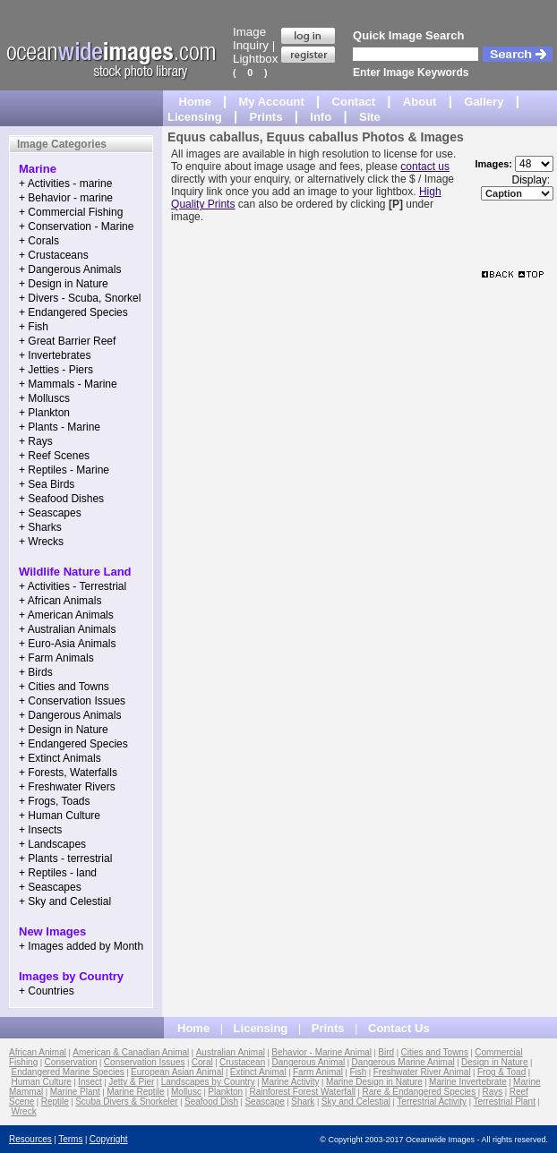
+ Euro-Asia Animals (67, 643)
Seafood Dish (211, 1101)
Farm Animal (318, 1072)
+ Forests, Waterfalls (68, 772)
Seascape (264, 1101)
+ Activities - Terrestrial (72, 586)
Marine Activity (290, 1082)
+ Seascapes (50, 513)
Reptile (55, 1101)
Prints (266, 117)
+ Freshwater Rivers (67, 787)
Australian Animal (230, 1052)
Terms (70, 1139)
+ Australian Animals (67, 629)
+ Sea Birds (46, 484)
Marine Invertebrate (468, 1082)
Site (370, 117)
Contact (353, 101)
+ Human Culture (59, 815)
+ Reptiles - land (58, 873)
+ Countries (46, 991)
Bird (386, 1052)
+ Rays (36, 441)
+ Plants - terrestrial (65, 858)
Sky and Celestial (355, 1101)
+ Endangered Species (73, 312)
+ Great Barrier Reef (67, 341)
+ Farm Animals (56, 658)
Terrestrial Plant (504, 1101)
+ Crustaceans (54, 255)
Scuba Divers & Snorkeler (126, 1101)
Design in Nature (494, 1062)
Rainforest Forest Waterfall (303, 1092)
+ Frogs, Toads (54, 801)
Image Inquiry (251, 38)
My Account (271, 101)
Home (195, 101)
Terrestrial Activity (432, 1101)
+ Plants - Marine (59, 427)
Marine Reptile (135, 1092)
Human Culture (42, 1082)
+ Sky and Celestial (65, 901)
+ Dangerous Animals (70, 269)
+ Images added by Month (81, 946)
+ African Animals (60, 600)
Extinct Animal (258, 1072)
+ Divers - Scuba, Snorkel (80, 298)
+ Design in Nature (63, 284)
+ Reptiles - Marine (64, 470)
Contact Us (399, 1028)
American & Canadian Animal (131, 1052)
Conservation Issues (144, 1062)
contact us (425, 166)
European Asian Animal (177, 1072)
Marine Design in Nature (374, 1082)
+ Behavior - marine (66, 198)
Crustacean (242, 1062)
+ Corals (39, 241)
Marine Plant (75, 1092)
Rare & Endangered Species (419, 1092)
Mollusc (186, 1092)
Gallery (483, 101)
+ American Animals (66, 615)
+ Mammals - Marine (68, 384)
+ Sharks (40, 527)
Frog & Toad (501, 1072)
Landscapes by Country (208, 1082)
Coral (202, 1062)
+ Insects (40, 830)
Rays (493, 1092)
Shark (302, 1101)
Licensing (194, 117)
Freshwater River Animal (422, 1072)
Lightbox (255, 58)
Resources (30, 1139)
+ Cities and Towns (64, 686)
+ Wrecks (41, 541)
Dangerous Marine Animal (403, 1062)
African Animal (37, 1052)
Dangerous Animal (309, 1062)
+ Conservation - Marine (76, 226)
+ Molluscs (44, 398)
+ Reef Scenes (54, 455)
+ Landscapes (52, 844)
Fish (357, 1072)
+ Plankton (44, 412)
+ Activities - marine (65, 183)
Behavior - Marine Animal (321, 1052)
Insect (90, 1082)
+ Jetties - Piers (56, 369)
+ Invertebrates (54, 355)
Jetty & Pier (131, 1082)
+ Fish (33, 326)
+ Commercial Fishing (71, 212)
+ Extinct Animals (60, 758)
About (420, 101)
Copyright (109, 1139)
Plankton (225, 1092)
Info (320, 117)
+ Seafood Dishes (61, 498)
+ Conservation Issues (72, 701)
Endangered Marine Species (68, 1072)
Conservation (71, 1062)
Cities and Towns (434, 1052)
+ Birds (36, 672)
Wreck (24, 1111)
